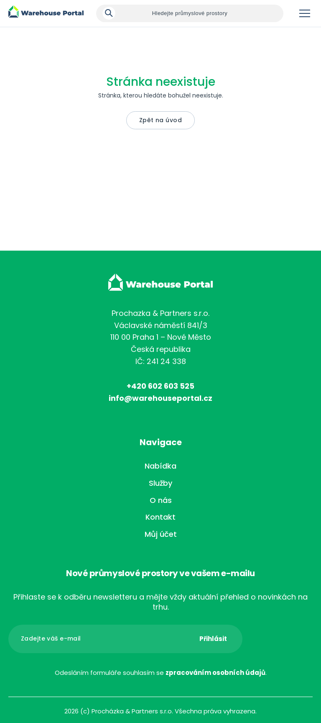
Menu (304, 13)
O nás (161, 500)
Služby (160, 483)
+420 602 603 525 (160, 386)
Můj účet (161, 534)
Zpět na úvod (160, 120)
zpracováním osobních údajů (215, 672)
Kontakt (160, 517)
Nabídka (160, 466)
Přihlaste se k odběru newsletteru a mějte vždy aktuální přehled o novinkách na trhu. (160, 602)
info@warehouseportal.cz (160, 398)
